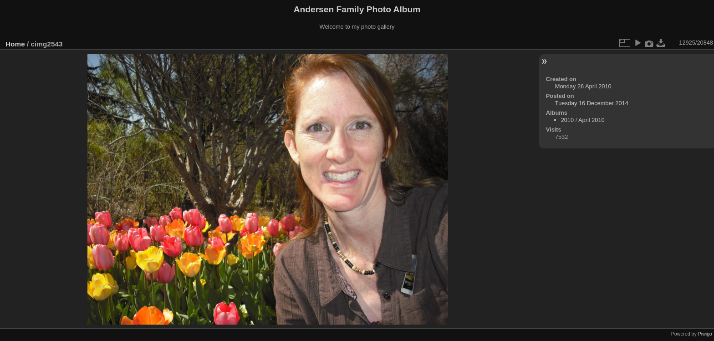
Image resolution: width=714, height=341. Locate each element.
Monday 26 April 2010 (583, 86)
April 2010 (591, 120)
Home (15, 44)
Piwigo (705, 333)
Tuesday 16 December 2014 (591, 103)
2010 (567, 120)
